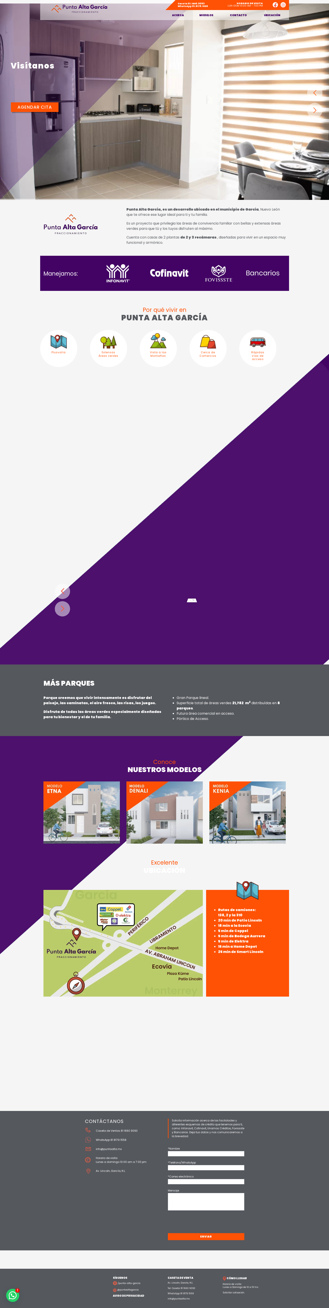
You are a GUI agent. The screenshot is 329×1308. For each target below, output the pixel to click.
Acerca (178, 15)
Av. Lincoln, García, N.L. (111, 1171)
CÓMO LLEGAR (235, 1278)
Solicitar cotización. (234, 1292)
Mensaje (173, 1190)
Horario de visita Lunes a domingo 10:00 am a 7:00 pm (121, 1160)
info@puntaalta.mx (109, 1149)
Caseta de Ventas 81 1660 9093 (117, 1131)
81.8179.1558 (193, 6)
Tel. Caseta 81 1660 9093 (181, 1288)
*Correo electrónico (181, 1176)
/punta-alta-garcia (126, 1283)
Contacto (238, 15)
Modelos (206, 15)
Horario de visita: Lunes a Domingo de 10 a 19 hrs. (241, 1285)
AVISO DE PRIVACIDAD (128, 1296)
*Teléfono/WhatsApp (182, 1162)
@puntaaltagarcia (126, 1289)
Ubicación (272, 15)
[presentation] (201, 1222)
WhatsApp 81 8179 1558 (111, 1140)
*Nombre (174, 1148)
